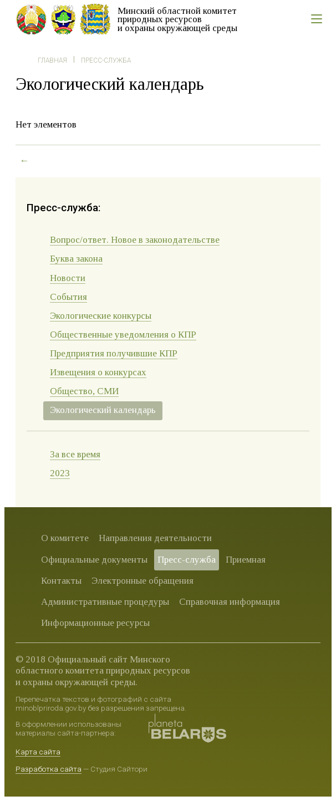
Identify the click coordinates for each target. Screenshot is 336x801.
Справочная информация (229, 601)
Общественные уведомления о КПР (123, 334)
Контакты (61, 580)
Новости (67, 278)
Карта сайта (38, 751)
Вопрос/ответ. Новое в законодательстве (135, 239)
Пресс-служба (106, 60)
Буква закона (76, 258)
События (68, 297)
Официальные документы (94, 559)
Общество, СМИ (84, 391)
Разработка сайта (49, 768)
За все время (75, 454)
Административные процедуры (105, 601)
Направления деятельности (155, 538)
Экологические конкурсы (100, 315)
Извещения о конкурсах (98, 372)
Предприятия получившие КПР (113, 353)
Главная (52, 60)
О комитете (65, 538)
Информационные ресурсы (95, 623)
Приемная (246, 559)
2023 (60, 473)
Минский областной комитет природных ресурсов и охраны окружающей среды (177, 19)
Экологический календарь (103, 410)
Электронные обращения (142, 580)
